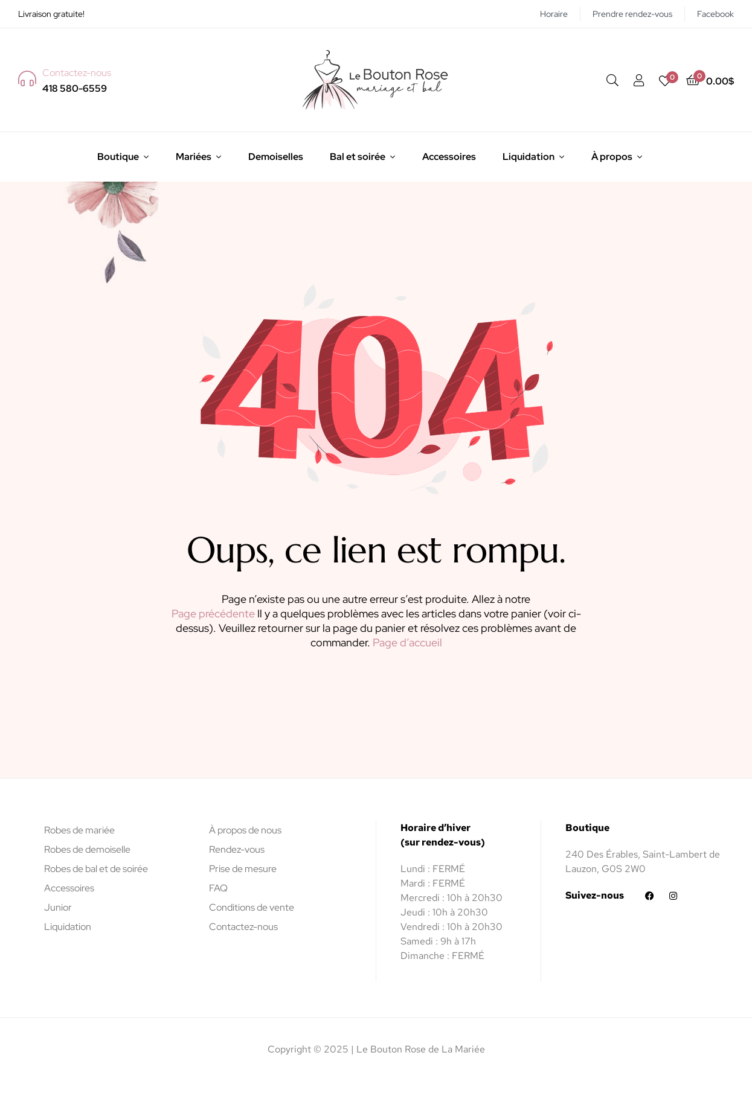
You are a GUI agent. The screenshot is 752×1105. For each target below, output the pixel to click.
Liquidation (528, 156)
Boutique (118, 156)
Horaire (554, 13)
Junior (58, 907)
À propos (611, 156)
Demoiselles (275, 156)
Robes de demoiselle (87, 849)
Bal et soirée (357, 156)
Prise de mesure (243, 868)
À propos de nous (245, 830)
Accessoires (449, 156)
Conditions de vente (251, 907)
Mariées (193, 156)
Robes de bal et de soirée (96, 868)
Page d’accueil (407, 642)
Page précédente (213, 613)
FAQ (218, 888)
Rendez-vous (237, 849)
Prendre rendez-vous (632, 13)
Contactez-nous (243, 926)
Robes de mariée (79, 830)
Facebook (715, 13)
